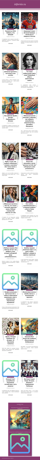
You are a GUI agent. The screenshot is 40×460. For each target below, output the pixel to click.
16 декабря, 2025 (29, 159)
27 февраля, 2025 (10, 334)
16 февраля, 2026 (10, 69)
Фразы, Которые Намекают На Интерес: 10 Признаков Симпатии (10, 340)
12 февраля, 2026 (29, 69)
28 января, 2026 (10, 113)
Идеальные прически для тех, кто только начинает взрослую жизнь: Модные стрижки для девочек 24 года (10, 208)
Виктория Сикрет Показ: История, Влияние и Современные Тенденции (29, 382)
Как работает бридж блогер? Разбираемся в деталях (10, 118)
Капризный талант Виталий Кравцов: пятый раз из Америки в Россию (29, 33)
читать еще (10, 43)
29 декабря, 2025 (29, 113)
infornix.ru (20, 4)
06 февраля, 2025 (29, 334)
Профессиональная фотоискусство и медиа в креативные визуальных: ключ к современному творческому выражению (10, 297)
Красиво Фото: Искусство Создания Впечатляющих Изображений (29, 339)
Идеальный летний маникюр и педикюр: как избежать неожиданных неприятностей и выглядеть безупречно (29, 121)
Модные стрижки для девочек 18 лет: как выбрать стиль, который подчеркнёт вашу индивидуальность (10, 252)
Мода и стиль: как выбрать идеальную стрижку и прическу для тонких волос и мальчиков (10, 165)
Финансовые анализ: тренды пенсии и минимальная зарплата (29, 294)
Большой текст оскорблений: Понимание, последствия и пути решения (10, 382)
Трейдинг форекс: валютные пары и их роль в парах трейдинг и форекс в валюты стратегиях (29, 251)
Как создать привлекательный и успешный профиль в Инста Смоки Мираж (29, 207)
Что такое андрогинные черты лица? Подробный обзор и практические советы (29, 76)
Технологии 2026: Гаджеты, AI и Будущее (10, 32)
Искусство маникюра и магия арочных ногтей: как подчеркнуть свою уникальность (29, 165)
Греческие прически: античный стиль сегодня (10, 73)
